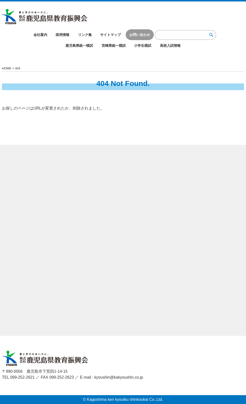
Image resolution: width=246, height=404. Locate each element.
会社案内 (40, 35)
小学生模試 (142, 46)
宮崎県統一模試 (114, 46)
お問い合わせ (139, 35)
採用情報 (62, 35)
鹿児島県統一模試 (79, 46)
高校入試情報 (170, 46)
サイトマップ (110, 35)
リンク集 (85, 35)
